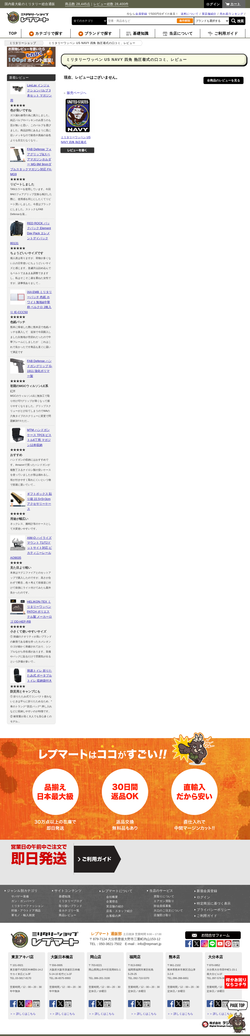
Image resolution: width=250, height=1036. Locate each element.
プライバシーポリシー (214, 909)
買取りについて (164, 896)
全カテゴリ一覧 (69, 910)
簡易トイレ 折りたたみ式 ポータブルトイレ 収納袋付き (39, 675)
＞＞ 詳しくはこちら (23, 1013)
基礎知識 (65, 896)
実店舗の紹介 (115, 906)
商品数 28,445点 (77, 4)
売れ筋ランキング (231, 14)
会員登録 (141, 14)
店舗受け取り (162, 915)
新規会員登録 (207, 891)
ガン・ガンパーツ (23, 901)
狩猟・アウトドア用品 (26, 910)
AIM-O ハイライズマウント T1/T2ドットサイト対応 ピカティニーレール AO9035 (31, 547)
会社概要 (112, 897)
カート (235, 4)
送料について (189, 14)
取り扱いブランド (70, 906)
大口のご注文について (168, 910)
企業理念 (112, 901)
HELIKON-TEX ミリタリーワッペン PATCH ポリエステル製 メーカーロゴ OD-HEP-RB (31, 611)
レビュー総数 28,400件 (111, 4)
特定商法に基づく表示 (214, 903)
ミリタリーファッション (27, 906)
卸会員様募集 (162, 906)
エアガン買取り (164, 901)
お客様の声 (113, 915)
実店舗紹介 (209, 14)
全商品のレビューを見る (223, 80)
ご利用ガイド (207, 915)
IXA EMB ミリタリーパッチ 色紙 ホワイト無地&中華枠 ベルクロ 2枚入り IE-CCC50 (31, 302)
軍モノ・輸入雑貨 (23, 915)
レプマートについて (117, 891)
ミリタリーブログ (70, 901)
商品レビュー (67, 915)
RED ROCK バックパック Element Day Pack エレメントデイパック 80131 (30, 233)
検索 (240, 21)
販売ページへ (75, 93)
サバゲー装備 (20, 896)
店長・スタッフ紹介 (119, 911)
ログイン (203, 897)
